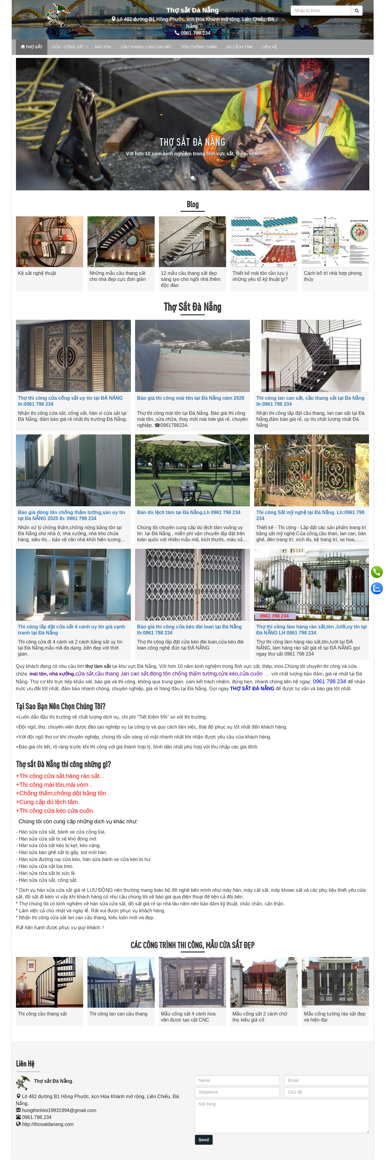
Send (204, 1139)
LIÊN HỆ (269, 47)
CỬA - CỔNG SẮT (68, 47)
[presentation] (22, 991)
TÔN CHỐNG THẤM (199, 47)
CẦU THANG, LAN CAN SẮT (146, 47)
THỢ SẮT (32, 47)
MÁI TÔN (103, 47)
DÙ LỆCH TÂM (239, 47)
